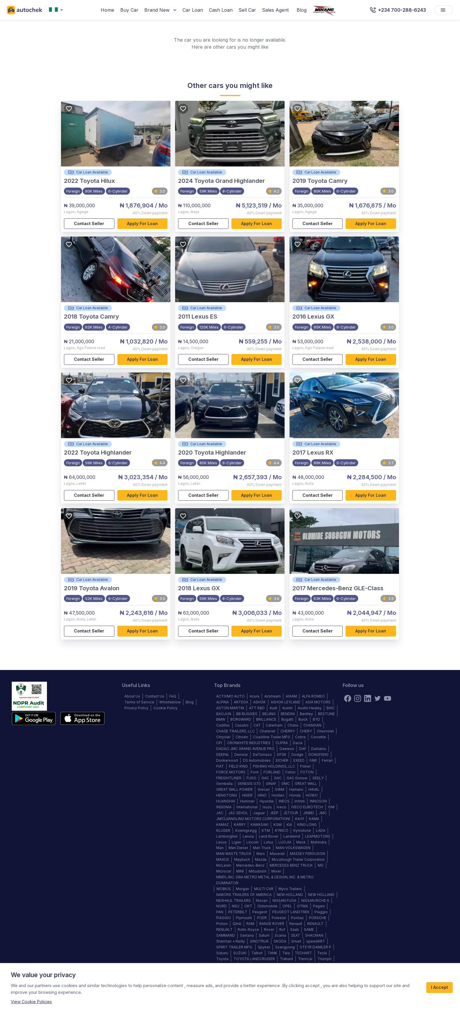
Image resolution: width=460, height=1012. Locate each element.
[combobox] (57, 10)
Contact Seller (89, 224)
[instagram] (358, 698)
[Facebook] (348, 698)
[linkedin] (368, 698)
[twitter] (378, 698)
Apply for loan (142, 223)
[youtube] (388, 698)
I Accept (439, 987)
